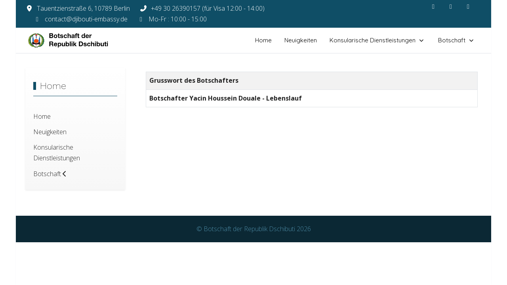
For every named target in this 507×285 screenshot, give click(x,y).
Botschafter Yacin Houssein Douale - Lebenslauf (225, 98)
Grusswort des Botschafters (193, 80)
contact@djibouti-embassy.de (86, 19)
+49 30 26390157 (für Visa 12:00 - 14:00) (208, 8)
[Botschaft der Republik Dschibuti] (74, 40)
